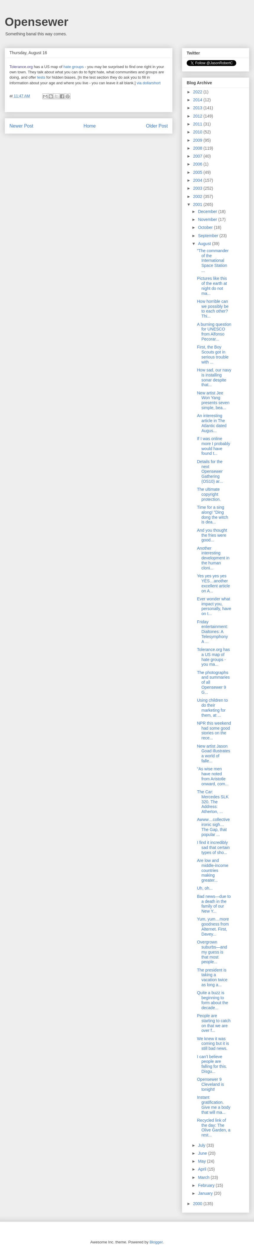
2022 (198, 92)
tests (41, 77)
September (208, 235)
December (208, 211)
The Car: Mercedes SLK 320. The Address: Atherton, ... (213, 801)
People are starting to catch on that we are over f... (214, 1023)
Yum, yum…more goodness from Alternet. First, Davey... (213, 926)
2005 (198, 172)
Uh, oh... (205, 888)
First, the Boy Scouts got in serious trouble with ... (213, 354)
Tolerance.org (21, 67)
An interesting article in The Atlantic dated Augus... (212, 423)
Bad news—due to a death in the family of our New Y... (214, 903)
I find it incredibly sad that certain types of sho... (213, 847)
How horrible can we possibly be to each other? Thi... (213, 308)
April (202, 1169)
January (206, 1193)
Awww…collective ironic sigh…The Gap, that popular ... (213, 827)
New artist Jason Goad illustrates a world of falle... (213, 753)
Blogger (155, 1242)
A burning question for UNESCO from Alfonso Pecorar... (214, 331)
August (205, 243)
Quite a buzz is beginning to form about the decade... (212, 1000)
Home (90, 125)
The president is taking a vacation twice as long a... (212, 977)
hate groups (74, 67)
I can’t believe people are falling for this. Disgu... (212, 1064)
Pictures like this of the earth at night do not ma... (212, 285)
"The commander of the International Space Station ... (213, 260)
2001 (198, 204)
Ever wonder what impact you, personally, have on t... (214, 606)
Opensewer (37, 21)
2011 (198, 124)
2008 (198, 148)
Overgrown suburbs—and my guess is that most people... (212, 952)
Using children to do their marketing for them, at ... (212, 707)
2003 (198, 188)
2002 (198, 196)
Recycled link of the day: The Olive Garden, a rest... (213, 1127)
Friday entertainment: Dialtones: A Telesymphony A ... (212, 631)
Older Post (157, 125)
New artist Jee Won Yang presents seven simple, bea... (213, 400)
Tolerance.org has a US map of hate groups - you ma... (213, 657)
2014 (198, 100)
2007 (198, 156)
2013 (198, 107)
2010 (198, 132)
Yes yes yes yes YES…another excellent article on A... (213, 583)
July (202, 1145)
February (207, 1185)
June (203, 1153)
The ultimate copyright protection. (209, 494)
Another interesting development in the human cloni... (213, 558)
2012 (198, 116)
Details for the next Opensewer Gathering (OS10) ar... (210, 471)
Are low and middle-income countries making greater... (212, 870)
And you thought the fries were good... (212, 535)
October (206, 227)
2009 (198, 140)
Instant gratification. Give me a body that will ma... (213, 1104)
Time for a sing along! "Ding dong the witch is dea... (212, 514)
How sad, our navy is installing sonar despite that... (214, 377)
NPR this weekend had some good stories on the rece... (214, 730)
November (208, 219)
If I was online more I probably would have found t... (213, 446)
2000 (198, 1203)
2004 (198, 180)
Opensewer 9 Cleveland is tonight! (210, 1084)
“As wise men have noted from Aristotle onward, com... (213, 776)
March (204, 1177)
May (202, 1161)
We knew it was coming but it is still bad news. (213, 1043)
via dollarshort (149, 83)
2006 (198, 164)
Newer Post (21, 125)
